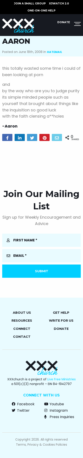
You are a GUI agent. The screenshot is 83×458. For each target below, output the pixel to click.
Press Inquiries (59, 417)
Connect (21, 329)
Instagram (56, 410)
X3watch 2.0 (59, 3)
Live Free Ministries (61, 379)
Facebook (23, 404)
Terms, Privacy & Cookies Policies (41, 444)
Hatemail (54, 52)
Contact (22, 337)
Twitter (21, 410)
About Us (22, 313)
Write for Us (61, 321)
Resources (22, 321)
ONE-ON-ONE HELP (41, 10)
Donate (63, 22)
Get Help (61, 313)
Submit (41, 271)
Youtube (54, 404)
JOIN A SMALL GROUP (30, 3)
